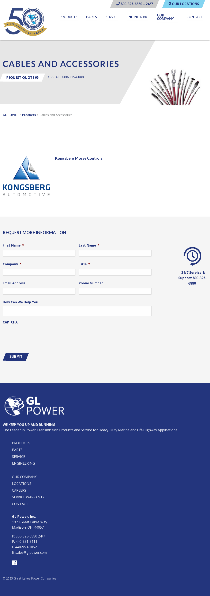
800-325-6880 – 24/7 (132, 3)
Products (69, 17)
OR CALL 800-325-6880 (66, 77)
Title (84, 264)
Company (12, 264)
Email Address (14, 283)
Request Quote (22, 77)
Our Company (165, 17)
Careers (19, 490)
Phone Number (91, 283)
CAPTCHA (10, 322)
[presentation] (35, 334)
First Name (13, 245)
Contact (195, 17)
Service (112, 17)
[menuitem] (68, 18)
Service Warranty (28, 497)
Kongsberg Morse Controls (78, 158)
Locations (21, 483)
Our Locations (183, 3)
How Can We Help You (20, 302)
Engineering (137, 17)
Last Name (89, 245)
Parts (91, 17)
